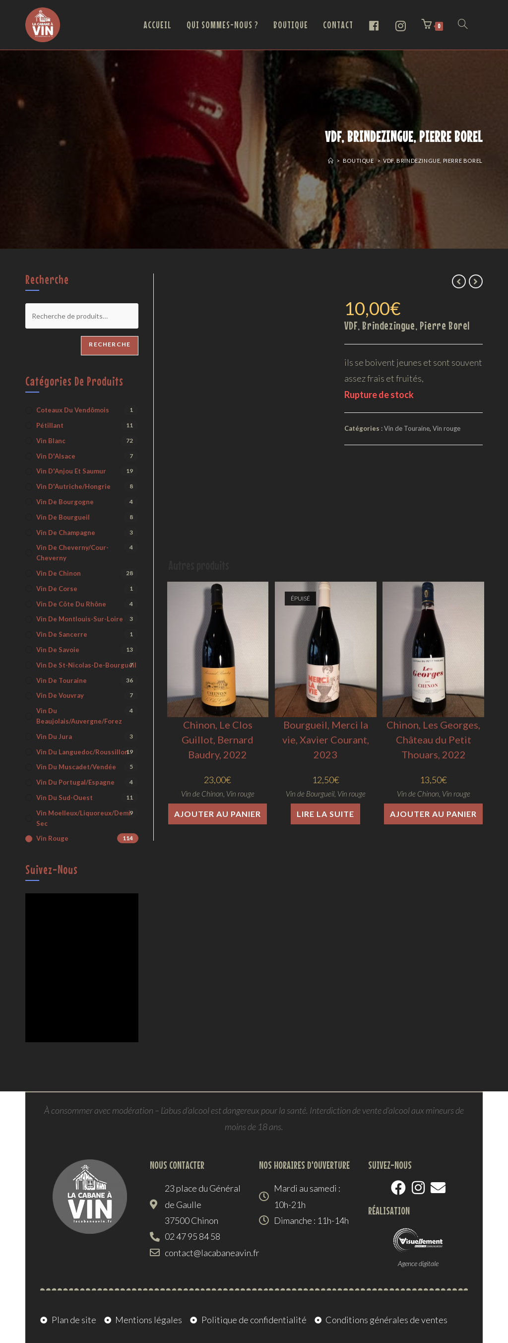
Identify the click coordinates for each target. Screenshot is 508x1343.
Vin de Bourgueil (310, 793)
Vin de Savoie (57, 650)
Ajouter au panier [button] (217, 813)
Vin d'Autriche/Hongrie (73, 486)
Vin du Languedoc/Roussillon (82, 752)
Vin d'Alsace (55, 456)
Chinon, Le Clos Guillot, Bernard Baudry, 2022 (218, 739)
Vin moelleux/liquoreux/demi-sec (84, 818)
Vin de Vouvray (60, 695)
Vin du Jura (54, 736)
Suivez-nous (51, 869)
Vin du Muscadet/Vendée (76, 767)
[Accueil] (331, 160)
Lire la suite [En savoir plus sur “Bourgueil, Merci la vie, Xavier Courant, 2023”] (325, 813)
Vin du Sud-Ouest (64, 798)
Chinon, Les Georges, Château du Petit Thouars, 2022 (433, 739)
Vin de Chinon (202, 793)
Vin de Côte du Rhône (71, 604)
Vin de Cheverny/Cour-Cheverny (72, 552)
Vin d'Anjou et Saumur (71, 471)
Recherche (109, 344)
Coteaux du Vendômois (72, 410)
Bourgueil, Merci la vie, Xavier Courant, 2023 (325, 739)
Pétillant (50, 425)
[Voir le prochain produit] (476, 281)
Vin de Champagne (65, 533)
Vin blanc (50, 441)
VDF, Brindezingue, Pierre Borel (433, 160)
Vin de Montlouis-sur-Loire (79, 619)
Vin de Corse (56, 589)
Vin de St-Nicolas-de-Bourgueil (86, 665)
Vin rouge (446, 428)
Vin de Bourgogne (65, 502)
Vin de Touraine (407, 428)
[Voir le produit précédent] (459, 281)
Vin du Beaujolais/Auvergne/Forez (79, 716)
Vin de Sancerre (61, 634)
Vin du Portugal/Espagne (75, 782)
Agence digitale (418, 1263)
